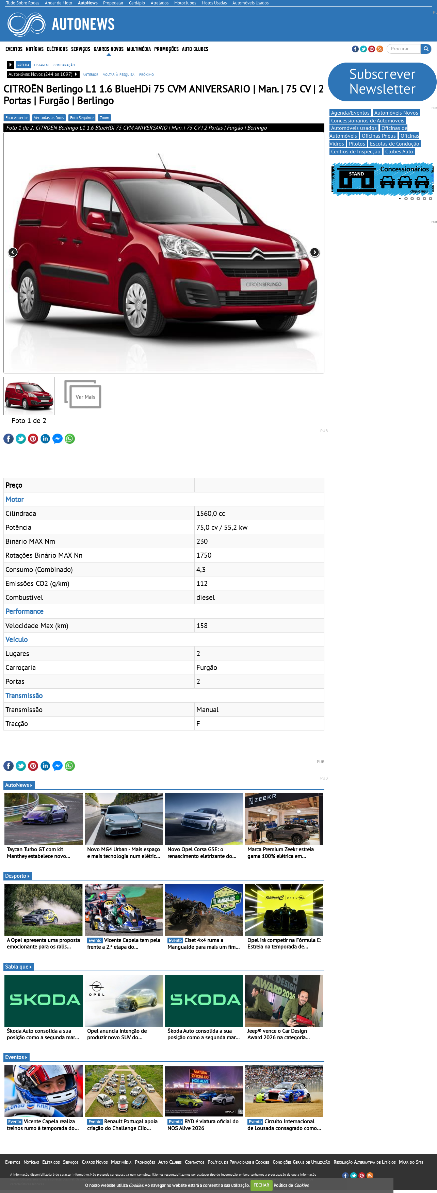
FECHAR (261, 1185)
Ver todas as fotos (49, 117)
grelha (23, 65)
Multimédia (139, 48)
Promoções (166, 48)
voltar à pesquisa (118, 74)
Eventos (13, 48)
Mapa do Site (411, 1162)
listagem (41, 65)
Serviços (80, 48)
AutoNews (19, 785)
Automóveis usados (354, 127)
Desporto (17, 875)
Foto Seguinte (82, 117)
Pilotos (357, 143)
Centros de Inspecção (356, 151)
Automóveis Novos (396, 112)
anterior (90, 74)
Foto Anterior (16, 117)
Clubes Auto (399, 151)
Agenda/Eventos (350, 112)
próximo (146, 74)
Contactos (194, 1162)
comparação (64, 65)
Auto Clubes (195, 48)
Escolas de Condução (394, 143)
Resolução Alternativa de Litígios (364, 1162)
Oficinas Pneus (379, 135)
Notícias (35, 48)
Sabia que (18, 966)
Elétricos (57, 48)
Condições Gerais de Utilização (301, 1162)
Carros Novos (109, 48)
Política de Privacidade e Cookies (238, 1162)
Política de (291, 1185)
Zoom (104, 117)
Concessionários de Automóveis (367, 120)
